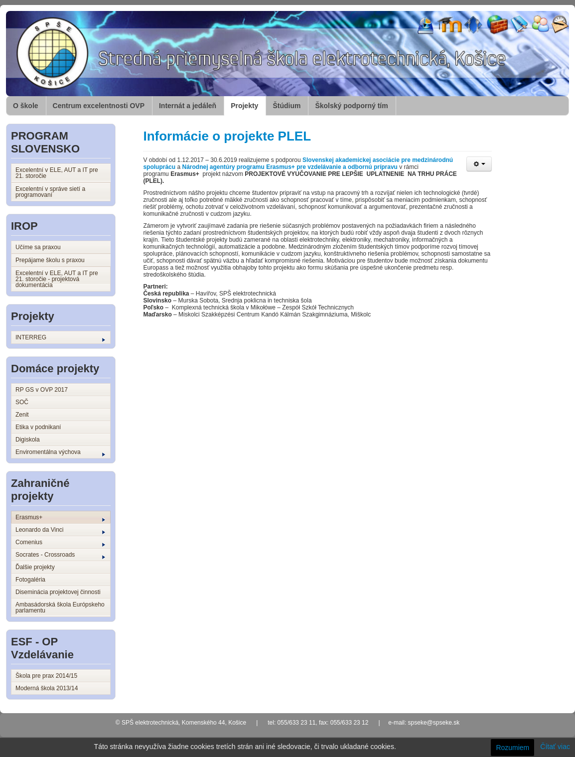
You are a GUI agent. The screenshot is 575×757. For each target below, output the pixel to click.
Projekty (244, 106)
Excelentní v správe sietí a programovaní (50, 191)
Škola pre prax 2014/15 (46, 675)
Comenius (60, 543)
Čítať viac (555, 747)
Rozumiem (512, 748)
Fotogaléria (30, 579)
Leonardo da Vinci (60, 530)
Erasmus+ (60, 518)
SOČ (21, 402)
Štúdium (286, 106)
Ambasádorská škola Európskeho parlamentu (60, 607)
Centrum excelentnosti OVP (98, 106)
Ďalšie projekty (35, 567)
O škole (25, 106)
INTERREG (60, 338)
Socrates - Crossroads (60, 555)
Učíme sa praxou (38, 247)
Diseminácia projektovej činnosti (58, 592)
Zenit (22, 414)
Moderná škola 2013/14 (46, 688)
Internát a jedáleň (187, 106)
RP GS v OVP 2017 (41, 389)
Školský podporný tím (351, 106)
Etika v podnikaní (38, 427)
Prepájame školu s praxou (50, 260)
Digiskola (27, 439)
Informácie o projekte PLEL (227, 136)
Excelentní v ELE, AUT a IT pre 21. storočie (56, 172)
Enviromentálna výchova (60, 452)
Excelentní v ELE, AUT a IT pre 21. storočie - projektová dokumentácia (56, 279)
